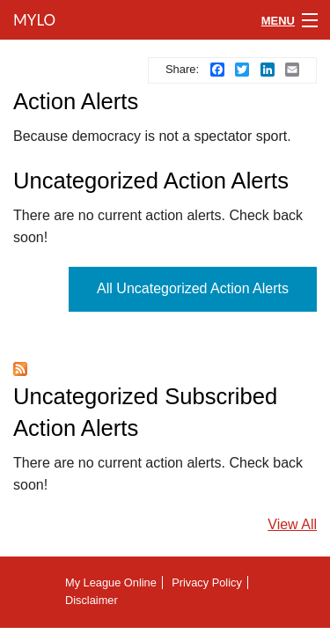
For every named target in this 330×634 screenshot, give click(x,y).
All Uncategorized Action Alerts (193, 288)
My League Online (111, 582)
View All (292, 524)
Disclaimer (91, 600)
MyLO (32, 20)
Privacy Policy (207, 582)
